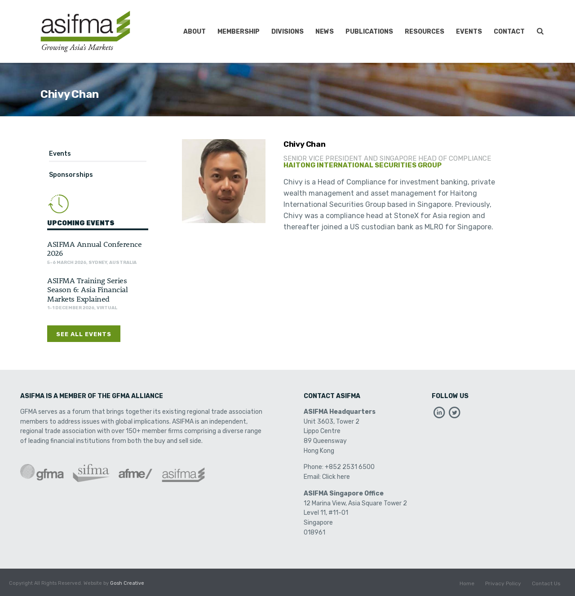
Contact (509, 31)
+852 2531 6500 (350, 467)
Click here (336, 477)
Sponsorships (71, 175)
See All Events (83, 334)
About (194, 31)
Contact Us (546, 583)
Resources (424, 31)
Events (469, 31)
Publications (369, 31)
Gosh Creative (127, 583)
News (324, 31)
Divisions (287, 31)
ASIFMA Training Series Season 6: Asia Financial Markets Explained (87, 289)
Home (467, 583)
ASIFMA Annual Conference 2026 (94, 248)
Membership (238, 31)
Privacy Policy (503, 583)
